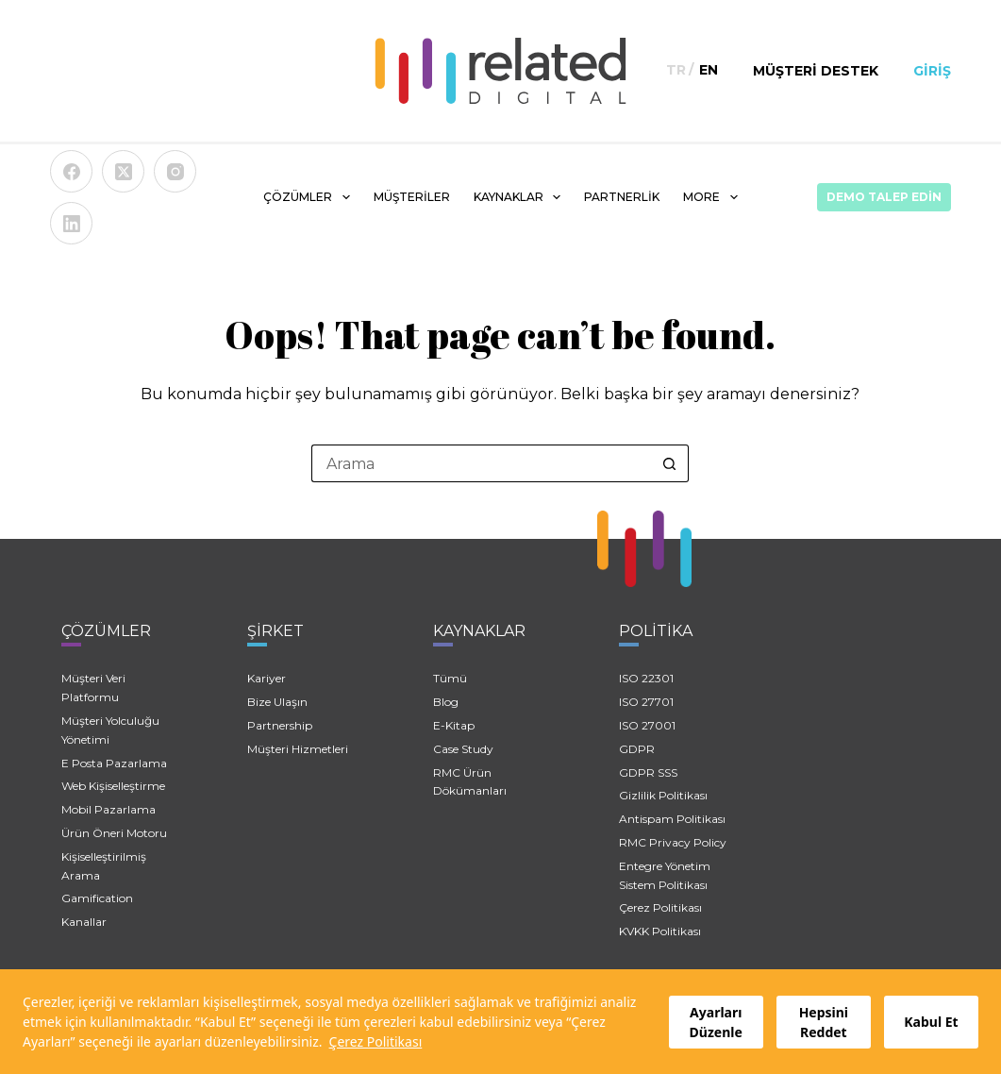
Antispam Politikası (672, 819)
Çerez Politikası (376, 1041)
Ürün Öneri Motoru (114, 833)
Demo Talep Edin (884, 197)
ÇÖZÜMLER (310, 197)
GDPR (637, 749)
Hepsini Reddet (823, 1022)
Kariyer (266, 678)
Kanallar (84, 922)
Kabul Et (931, 1022)
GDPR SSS (648, 772)
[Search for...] (481, 463)
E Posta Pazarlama (114, 763)
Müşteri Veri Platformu (93, 687)
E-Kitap (454, 725)
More (713, 197)
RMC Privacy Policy (672, 842)
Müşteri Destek (815, 70)
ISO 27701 (646, 702)
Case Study (463, 749)
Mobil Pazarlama (108, 809)
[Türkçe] (676, 70)
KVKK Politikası (660, 931)
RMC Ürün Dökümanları (470, 781)
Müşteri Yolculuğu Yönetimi (110, 730)
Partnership (279, 725)
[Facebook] (71, 171)
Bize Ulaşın (277, 702)
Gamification (97, 898)
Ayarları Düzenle (716, 1022)
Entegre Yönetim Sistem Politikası (664, 875)
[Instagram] (175, 171)
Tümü (450, 678)
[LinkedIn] (71, 223)
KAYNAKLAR (521, 197)
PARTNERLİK (621, 197)
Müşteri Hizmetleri (297, 749)
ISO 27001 (647, 725)
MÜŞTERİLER (412, 197)
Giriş (932, 70)
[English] (708, 70)
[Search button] (670, 463)
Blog (446, 702)
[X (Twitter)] (123, 171)
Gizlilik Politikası (663, 795)
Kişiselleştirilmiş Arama (103, 865)
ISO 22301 (646, 678)
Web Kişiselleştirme (113, 786)
